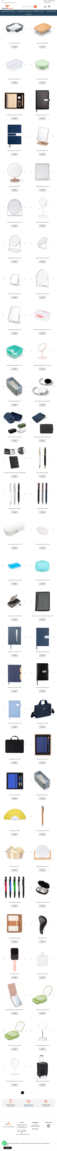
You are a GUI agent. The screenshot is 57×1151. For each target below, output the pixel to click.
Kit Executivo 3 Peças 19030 (14, 794)
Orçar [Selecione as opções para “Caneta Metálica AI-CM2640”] (14, 905)
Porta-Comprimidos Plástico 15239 (42, 544)
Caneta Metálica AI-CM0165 (42, 508)
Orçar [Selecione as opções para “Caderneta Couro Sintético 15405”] (14, 691)
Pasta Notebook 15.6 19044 (14, 759)
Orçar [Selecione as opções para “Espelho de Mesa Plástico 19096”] (14, 261)
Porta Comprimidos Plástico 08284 (14, 580)
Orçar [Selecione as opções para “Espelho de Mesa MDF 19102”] (14, 190)
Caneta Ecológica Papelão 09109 (42, 830)
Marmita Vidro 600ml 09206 (14, 79)
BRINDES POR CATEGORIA (8, 11)
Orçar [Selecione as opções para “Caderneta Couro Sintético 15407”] (14, 655)
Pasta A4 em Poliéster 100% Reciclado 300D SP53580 (14, 472)
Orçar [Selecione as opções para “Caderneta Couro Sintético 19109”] (14, 154)
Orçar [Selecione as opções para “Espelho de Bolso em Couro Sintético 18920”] (14, 1013)
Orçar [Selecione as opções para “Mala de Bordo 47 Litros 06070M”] (42, 1084)
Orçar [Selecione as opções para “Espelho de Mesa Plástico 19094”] (42, 261)
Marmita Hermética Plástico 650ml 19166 (42, 329)
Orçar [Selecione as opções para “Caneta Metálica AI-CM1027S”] (14, 512)
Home (35, 1124)
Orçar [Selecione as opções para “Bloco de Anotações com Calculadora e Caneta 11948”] (42, 619)
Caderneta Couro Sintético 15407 (14, 651)
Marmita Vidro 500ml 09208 (42, 43)
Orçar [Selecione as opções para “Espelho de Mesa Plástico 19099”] (42, 190)
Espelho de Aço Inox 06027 (42, 973)
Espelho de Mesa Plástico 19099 (42, 186)
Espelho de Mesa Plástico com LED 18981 (14, 1081)
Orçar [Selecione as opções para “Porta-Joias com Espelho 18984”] (42, 1013)
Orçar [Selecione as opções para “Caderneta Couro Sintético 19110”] (42, 118)
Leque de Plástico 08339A (14, 830)
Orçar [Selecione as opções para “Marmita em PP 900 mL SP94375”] (14, 440)
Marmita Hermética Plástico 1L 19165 (14, 365)
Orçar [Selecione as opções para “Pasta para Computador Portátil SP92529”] (42, 440)
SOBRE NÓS (28, 14)
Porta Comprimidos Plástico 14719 (14, 544)
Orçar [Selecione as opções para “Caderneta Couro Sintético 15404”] (42, 691)
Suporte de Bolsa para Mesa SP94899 (42, 401)
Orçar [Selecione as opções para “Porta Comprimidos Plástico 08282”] (42, 583)
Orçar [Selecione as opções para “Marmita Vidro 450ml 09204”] (42, 82)
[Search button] (35, 6)
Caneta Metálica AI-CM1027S (14, 508)
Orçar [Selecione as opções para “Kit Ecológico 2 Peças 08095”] (14, 941)
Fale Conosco (35, 1129)
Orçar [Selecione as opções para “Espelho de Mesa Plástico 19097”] (42, 225)
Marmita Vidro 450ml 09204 (42, 79)
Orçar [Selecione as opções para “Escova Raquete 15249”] (14, 977)
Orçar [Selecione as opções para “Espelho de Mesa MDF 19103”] (42, 154)
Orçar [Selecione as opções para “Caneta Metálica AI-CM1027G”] (42, 476)
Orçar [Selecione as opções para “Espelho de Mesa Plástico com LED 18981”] (14, 1084)
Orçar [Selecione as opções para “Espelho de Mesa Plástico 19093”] (14, 297)
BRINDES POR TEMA (39, 11)
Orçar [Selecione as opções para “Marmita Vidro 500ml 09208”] (42, 46)
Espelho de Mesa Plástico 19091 (14, 329)
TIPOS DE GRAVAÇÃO (51, 11)
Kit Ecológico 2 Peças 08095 (14, 938)
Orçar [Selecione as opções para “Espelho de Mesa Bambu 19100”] (42, 870)
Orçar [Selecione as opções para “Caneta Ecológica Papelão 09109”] (42, 834)
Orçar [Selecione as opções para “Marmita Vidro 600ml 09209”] (14, 46)
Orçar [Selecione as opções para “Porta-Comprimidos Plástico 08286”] (42, 905)
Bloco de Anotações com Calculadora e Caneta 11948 (42, 615)
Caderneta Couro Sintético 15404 (42, 687)
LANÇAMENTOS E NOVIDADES (24, 11)
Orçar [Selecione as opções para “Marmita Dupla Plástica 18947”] (14, 404)
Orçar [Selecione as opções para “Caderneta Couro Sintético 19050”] (14, 726)
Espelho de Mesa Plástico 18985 (42, 1045)
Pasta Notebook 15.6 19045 (42, 723)
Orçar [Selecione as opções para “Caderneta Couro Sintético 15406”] (42, 655)
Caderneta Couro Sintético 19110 (42, 114)
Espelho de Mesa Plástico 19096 (14, 258)
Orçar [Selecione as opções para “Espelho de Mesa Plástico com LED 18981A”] (42, 369)
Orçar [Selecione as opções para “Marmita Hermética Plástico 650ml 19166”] (42, 333)
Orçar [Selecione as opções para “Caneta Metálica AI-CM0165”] (42, 512)
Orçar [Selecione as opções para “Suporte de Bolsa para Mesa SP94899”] (42, 404)
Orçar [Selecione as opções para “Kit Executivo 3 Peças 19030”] (14, 798)
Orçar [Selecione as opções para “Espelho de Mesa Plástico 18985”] (42, 1049)
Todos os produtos (35, 1125)
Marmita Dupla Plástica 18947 (14, 401)
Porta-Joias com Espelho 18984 (42, 1009)
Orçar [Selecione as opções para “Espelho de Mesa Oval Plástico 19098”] (14, 225)
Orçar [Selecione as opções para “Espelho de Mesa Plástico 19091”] (14, 333)
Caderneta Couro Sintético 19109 (14, 150)
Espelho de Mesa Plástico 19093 (14, 293)
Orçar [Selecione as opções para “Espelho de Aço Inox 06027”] (42, 977)
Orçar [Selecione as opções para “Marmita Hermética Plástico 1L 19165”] (14, 369)
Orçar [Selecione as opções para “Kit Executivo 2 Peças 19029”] (42, 762)
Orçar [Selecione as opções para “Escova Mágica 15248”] (42, 941)
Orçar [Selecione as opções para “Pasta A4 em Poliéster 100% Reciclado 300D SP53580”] (14, 476)
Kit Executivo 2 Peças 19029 (42, 759)
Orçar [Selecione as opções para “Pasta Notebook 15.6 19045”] (42, 726)
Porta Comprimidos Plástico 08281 (14, 615)
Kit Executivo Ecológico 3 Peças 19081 (14, 114)
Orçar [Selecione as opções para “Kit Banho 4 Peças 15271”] (14, 870)
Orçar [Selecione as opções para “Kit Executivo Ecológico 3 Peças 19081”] (14, 118)
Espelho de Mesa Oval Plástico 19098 (14, 222)
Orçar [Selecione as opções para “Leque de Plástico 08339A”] (14, 834)
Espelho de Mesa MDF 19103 (42, 150)
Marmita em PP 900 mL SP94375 (14, 437)
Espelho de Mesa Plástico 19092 (42, 293)
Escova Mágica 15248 (42, 938)
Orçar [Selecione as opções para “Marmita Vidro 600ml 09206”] (14, 82)
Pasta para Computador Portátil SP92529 (42, 437)
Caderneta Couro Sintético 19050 (14, 723)
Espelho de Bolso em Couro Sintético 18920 (14, 1009)
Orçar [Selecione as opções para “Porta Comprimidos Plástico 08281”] (14, 619)
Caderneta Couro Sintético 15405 (14, 687)
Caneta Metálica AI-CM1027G (42, 472)
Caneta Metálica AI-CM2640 (14, 902)
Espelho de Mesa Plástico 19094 (42, 258)
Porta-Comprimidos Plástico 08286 (42, 902)
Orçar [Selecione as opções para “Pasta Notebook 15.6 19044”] (14, 762)
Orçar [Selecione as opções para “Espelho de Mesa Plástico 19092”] (42, 297)
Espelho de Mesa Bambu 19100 (42, 866)
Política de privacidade (35, 1126)
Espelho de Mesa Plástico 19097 (42, 222)
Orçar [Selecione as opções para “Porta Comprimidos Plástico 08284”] (14, 583)
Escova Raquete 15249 (14, 973)
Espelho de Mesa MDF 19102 (14, 186)
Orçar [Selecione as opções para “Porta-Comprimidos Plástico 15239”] (42, 548)
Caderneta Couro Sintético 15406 (42, 651)
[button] (4, 1143)
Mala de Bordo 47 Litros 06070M (42, 1081)
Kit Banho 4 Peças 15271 (15, 866)
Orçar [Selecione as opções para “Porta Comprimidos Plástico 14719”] (14, 548)
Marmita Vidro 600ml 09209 (14, 43)
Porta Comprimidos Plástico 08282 (42, 580)
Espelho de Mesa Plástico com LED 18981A (42, 365)
